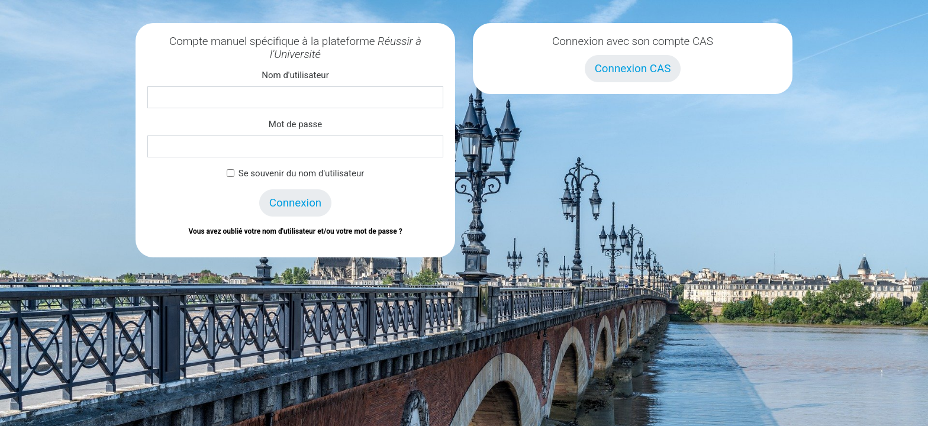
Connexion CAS (633, 68)
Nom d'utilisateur (295, 75)
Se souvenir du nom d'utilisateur (301, 173)
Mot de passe (295, 124)
